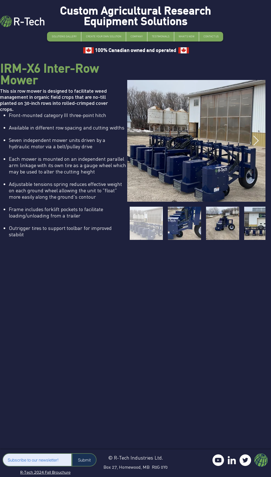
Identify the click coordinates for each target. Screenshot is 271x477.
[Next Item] (256, 141)
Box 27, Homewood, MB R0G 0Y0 (135, 467)
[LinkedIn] (232, 460)
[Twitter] (245, 460)
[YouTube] (218, 460)
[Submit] (84, 459)
